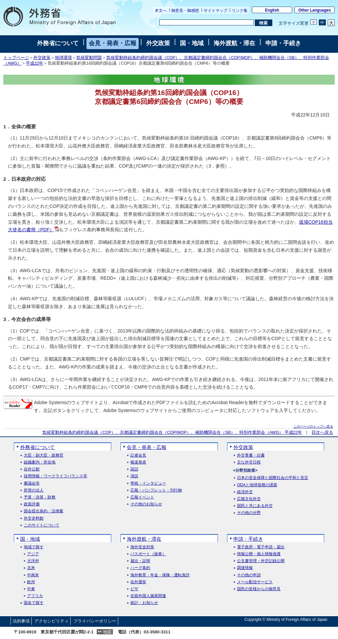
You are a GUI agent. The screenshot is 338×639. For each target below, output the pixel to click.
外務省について (58, 43)
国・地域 (192, 43)
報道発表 (138, 462)
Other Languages (314, 10)
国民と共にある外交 (255, 506)
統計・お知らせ (144, 603)
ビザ (134, 589)
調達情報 (245, 568)
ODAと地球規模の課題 (257, 485)
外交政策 (158, 43)
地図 (107, 631)
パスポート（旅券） (148, 554)
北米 (31, 568)
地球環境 (63, 57)
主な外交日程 (249, 462)
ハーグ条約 (140, 568)
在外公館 (32, 469)
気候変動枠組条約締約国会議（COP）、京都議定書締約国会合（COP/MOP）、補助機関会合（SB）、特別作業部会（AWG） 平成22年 (172, 432)
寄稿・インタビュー (148, 483)
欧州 (31, 582)
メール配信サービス (255, 582)
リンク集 (240, 10)
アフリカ (35, 596)
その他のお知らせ (146, 504)
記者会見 (138, 455)
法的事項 (21, 621)
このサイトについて (41, 525)
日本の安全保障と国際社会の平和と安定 (272, 478)
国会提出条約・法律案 (43, 511)
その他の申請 (249, 575)
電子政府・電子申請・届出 (261, 547)
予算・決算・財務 (39, 497)
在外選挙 (138, 582)
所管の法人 (34, 490)
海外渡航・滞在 (234, 43)
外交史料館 (34, 518)
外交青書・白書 (251, 455)
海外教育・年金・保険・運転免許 (160, 575)
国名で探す (34, 603)
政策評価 (32, 504)
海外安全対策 (142, 547)
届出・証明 (140, 561)
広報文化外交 (249, 499)
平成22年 (34, 63)
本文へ (161, 10)
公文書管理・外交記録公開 (261, 561)
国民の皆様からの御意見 (259, 589)
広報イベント (142, 497)
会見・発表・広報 (112, 43)
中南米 (33, 575)
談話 (134, 469)
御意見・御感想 (185, 10)
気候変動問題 (89, 57)
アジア (33, 554)
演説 (134, 476)
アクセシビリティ (51, 621)
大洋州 (33, 561)
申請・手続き (283, 43)
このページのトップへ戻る (313, 426)
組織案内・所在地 (39, 462)
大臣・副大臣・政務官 (43, 455)
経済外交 (245, 492)
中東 (31, 589)
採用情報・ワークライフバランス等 (55, 476)
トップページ (16, 57)
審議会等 (32, 483)
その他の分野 (249, 513)
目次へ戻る (322, 432)
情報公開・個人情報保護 (259, 554)
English (272, 10)
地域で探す (34, 547)
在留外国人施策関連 (148, 596)
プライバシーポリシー (94, 621)
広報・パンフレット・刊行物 (156, 490)
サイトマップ (215, 10)
